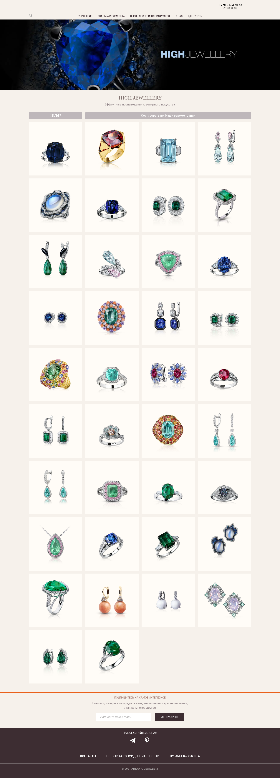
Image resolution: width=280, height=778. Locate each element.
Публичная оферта (185, 756)
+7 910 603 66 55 (230, 6)
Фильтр (55, 115)
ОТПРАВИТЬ (169, 717)
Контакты (88, 756)
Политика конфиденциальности (132, 756)
